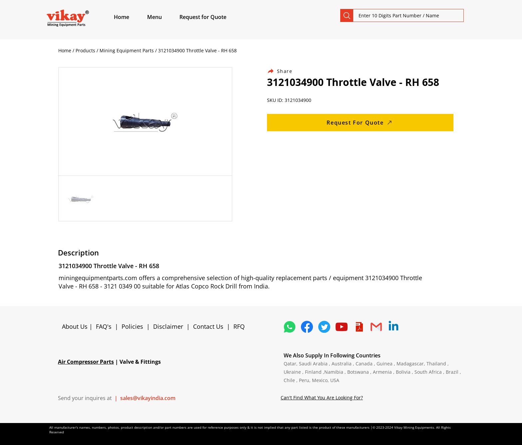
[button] (162, 17)
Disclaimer (169, 326)
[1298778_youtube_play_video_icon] (342, 327)
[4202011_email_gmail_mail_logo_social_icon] (376, 327)
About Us (75, 326)
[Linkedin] (393, 327)
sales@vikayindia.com (147, 398)
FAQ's (104, 326)
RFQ (239, 326)
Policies (132, 326)
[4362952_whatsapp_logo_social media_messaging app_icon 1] (290, 327)
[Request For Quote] (360, 122)
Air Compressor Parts (86, 361)
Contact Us (208, 326)
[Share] (283, 71)
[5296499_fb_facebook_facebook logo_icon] (307, 327)
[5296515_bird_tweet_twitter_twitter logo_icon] (324, 327)
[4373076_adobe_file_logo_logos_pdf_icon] (359, 327)
